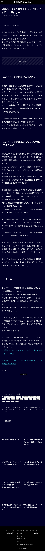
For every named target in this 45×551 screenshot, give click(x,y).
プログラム (25, 396)
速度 (12, 401)
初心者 (26, 399)
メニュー (32, 396)
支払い (19, 541)
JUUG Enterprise (22, 2)
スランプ (18, 396)
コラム (5, 15)
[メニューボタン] (2, 2)
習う (3, 401)
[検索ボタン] (43, 2)
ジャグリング (12, 15)
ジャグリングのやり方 (17, 530)
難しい (17, 401)
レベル (4, 399)
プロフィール (30, 530)
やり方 (37, 396)
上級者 (13, 399)
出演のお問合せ (11, 533)
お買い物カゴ (21, 539)
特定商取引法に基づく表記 (25, 544)
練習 (17, 15)
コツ (5, 396)
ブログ (37, 530)
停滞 (21, 399)
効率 (30, 399)
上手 (8, 399)
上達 (17, 399)
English (36, 533)
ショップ (19, 533)
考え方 (8, 401)
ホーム (8, 530)
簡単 (34, 399)
